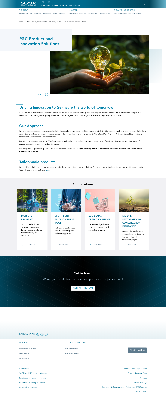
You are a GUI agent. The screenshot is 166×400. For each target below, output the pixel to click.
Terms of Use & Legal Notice (135, 369)
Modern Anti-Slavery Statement (32, 383)
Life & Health (93, 14)
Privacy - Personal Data (137, 373)
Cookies (143, 378)
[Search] (145, 4)
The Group (23, 10)
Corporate (23, 14)
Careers (62, 14)
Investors (47, 14)
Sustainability (35, 14)
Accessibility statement (28, 387)
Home (21, 22)
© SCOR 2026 (141, 392)
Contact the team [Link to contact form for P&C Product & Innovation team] (83, 288)
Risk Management (135, 14)
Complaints (23, 369)
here (47, 170)
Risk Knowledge (120, 14)
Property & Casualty (78, 14)
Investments (105, 14)
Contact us (139, 350)
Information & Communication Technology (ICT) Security (124, 387)
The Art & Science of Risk (124, 10)
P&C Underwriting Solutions (53, 22)
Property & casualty (27, 349)
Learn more (30, 245)
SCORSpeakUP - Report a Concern (33, 373)
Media (55, 14)
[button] (140, 4)
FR (43, 2)
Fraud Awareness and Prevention (32, 378)
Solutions (74, 10)
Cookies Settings (140, 383)
